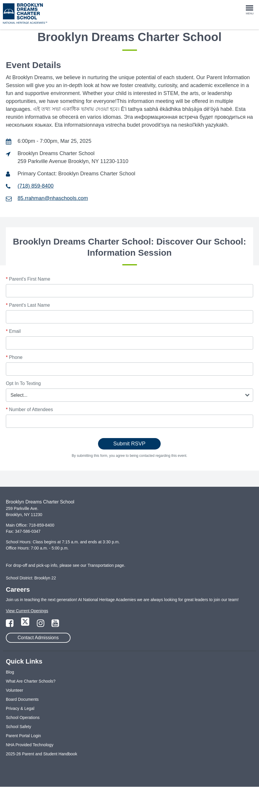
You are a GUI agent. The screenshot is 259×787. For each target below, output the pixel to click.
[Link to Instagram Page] (41, 625)
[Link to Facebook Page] (10, 625)
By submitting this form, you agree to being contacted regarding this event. (129, 456)
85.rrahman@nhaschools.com (53, 198)
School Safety (18, 726)
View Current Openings (27, 610)
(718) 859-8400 (36, 186)
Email (13, 331)
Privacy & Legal (20, 708)
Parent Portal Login (23, 735)
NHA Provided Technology (29, 744)
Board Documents (22, 699)
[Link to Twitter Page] (25, 625)
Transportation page (106, 565)
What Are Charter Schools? (31, 681)
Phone (14, 357)
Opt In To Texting (23, 383)
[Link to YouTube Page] (55, 625)
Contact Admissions (38, 637)
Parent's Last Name (28, 305)
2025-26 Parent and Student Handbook (41, 754)
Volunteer (14, 690)
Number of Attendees (29, 409)
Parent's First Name (28, 279)
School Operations (23, 717)
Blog (10, 672)
